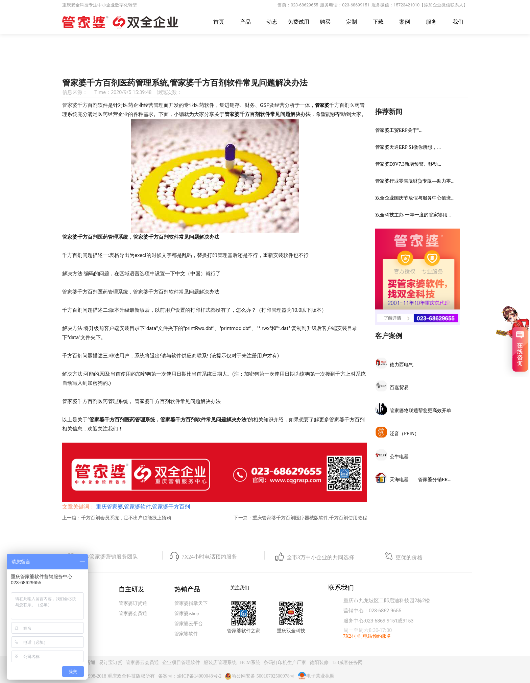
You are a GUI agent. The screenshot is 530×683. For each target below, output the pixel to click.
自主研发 (131, 589)
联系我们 (341, 587)
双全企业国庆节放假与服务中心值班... (415, 198)
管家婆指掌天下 (191, 603)
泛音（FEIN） (404, 433)
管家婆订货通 (133, 603)
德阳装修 (319, 662)
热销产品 (187, 589)
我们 (458, 22)
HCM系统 (250, 662)
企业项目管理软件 (181, 662)
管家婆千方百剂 (171, 507)
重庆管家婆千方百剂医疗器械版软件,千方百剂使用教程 (309, 517)
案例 (404, 22)
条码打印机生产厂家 (285, 662)
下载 (378, 22)
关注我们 (239, 587)
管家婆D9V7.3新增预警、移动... (408, 164)
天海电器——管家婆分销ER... (420, 479)
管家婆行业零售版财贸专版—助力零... (415, 181)
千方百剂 (297, 63)
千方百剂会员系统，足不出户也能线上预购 (126, 517)
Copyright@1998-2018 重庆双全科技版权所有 (108, 676)
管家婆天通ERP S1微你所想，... (408, 147)
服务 (431, 22)
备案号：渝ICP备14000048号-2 (189, 676)
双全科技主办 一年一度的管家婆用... (413, 214)
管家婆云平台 (188, 623)
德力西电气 (401, 364)
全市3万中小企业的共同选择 (320, 557)
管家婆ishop (186, 613)
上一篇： (71, 517)
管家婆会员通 (133, 613)
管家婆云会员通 (142, 662)
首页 (218, 22)
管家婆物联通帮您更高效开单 (420, 410)
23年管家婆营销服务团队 (108, 557)
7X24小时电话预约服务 (209, 557)
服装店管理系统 (220, 662)
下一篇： (243, 517)
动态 (271, 22)
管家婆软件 (137, 507)
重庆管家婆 (235, 63)
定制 (351, 22)
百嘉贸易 (399, 387)
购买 (325, 22)
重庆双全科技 (291, 630)
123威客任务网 (347, 662)
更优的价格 (409, 557)
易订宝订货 (110, 662)
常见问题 (268, 63)
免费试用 (298, 22)
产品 (245, 22)
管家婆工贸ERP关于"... (399, 130)
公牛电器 (399, 456)
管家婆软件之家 (243, 630)
